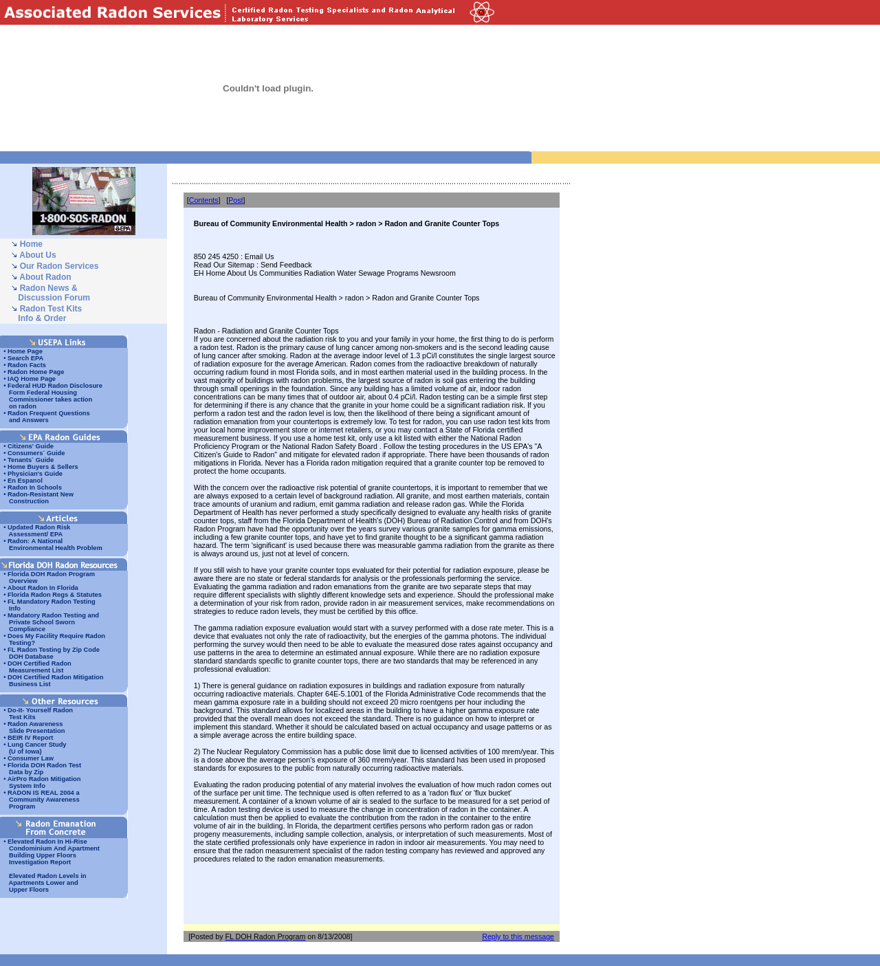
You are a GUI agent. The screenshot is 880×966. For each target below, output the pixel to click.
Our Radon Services (59, 266)
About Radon (45, 277)
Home (31, 244)
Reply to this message (518, 936)
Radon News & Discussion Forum (50, 293)
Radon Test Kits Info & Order (46, 313)
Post (235, 200)
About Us (37, 255)
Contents (204, 200)
